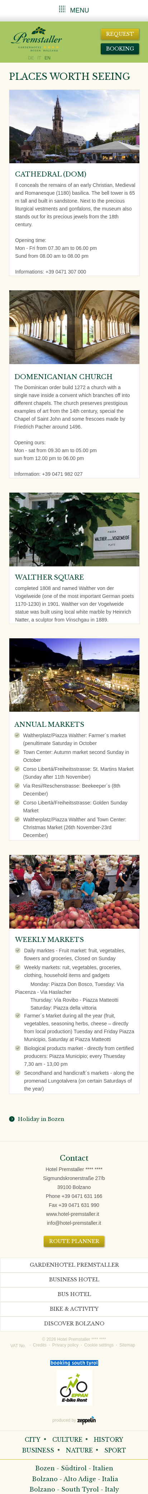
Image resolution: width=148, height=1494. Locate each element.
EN (47, 58)
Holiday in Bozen (39, 1119)
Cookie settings (99, 1345)
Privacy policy (65, 1345)
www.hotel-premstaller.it (72, 1214)
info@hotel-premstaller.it (74, 1223)
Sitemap (127, 1345)
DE (31, 58)
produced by (73, 1420)
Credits (40, 1345)
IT (39, 58)
